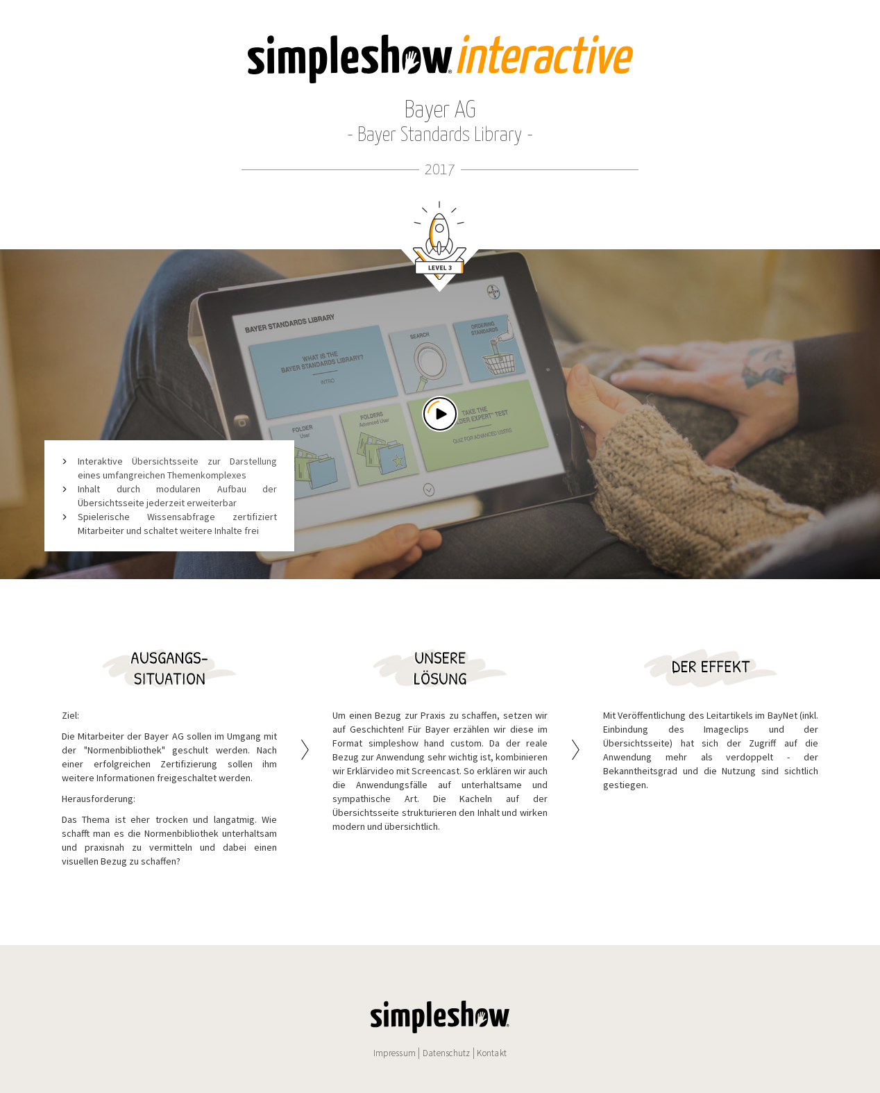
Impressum (394, 1053)
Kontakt (492, 1053)
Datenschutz (447, 1053)
